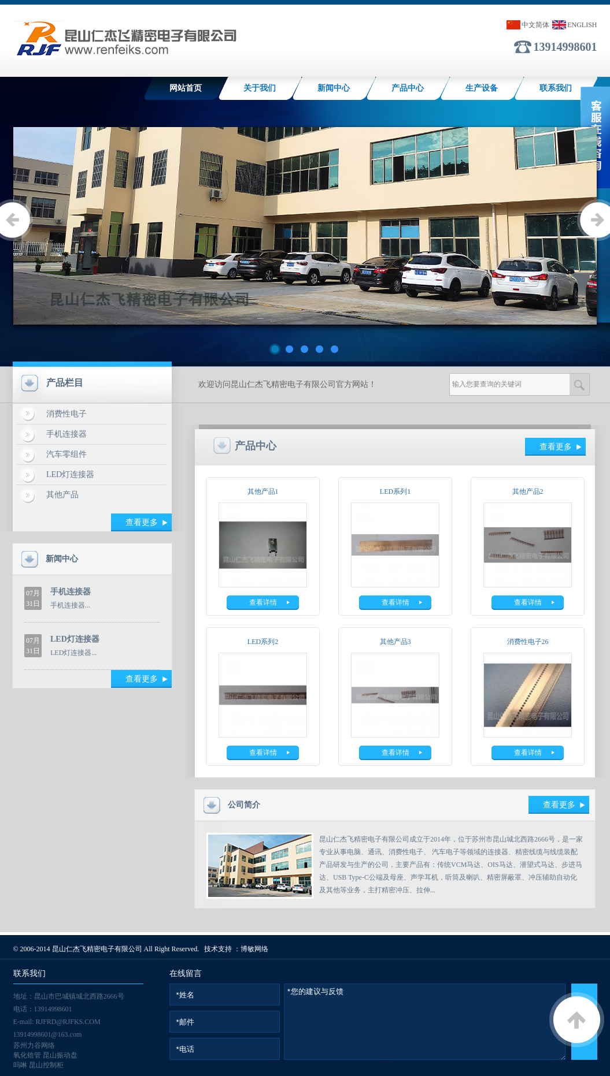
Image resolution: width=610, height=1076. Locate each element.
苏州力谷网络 (34, 1045)
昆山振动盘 (60, 1055)
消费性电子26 (528, 642)
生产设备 (481, 88)
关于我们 (259, 88)
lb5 (305, 226)
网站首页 (185, 88)
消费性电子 (66, 413)
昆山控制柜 (46, 1065)
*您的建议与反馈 (424, 1022)
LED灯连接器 (70, 474)
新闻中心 (333, 88)
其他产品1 (263, 491)
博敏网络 (254, 949)
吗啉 (20, 1065)
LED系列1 (395, 491)
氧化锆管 (27, 1055)
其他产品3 (395, 642)
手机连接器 (66, 434)
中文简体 (535, 25)
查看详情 (263, 602)
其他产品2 (528, 491)
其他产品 (62, 494)
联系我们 (555, 88)
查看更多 (141, 522)
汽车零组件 (66, 454)
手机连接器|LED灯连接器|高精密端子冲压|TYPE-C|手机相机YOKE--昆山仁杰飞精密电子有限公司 (125, 40)
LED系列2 (262, 642)
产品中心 (407, 88)
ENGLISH (582, 25)
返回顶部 (576, 1019)
